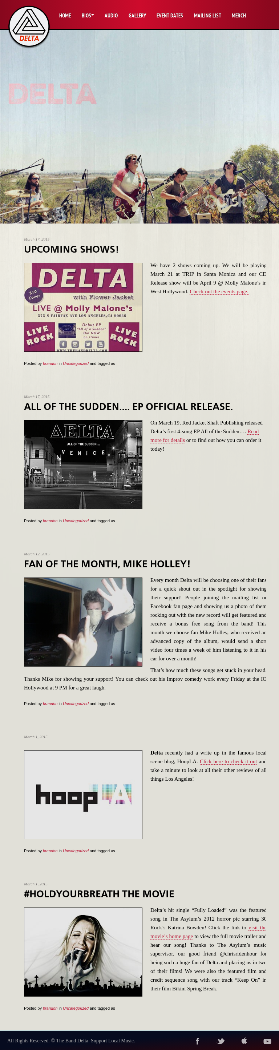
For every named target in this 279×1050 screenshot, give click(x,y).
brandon (50, 363)
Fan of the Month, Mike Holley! (107, 564)
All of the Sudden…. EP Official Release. (128, 407)
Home (65, 15)
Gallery (137, 15)
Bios (86, 15)
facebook (197, 1041)
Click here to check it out (228, 761)
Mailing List (207, 15)
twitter (221, 1041)
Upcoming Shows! (71, 249)
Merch (239, 15)
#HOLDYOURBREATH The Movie (99, 894)
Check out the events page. (219, 291)
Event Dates (170, 15)
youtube (267, 1041)
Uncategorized (76, 363)
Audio (111, 15)
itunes (244, 1041)
